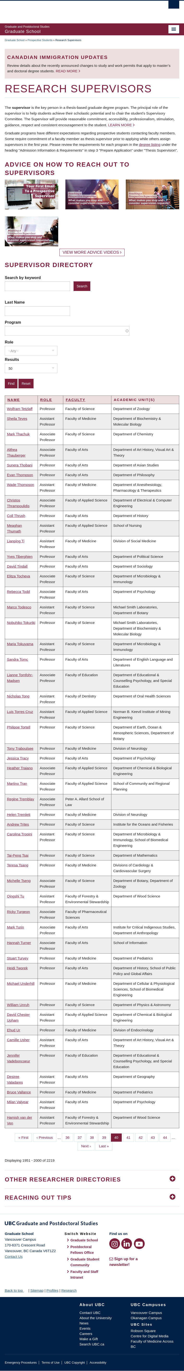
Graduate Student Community (84, 1262)
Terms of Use (50, 1362)
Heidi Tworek (17, 968)
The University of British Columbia (79, 10)
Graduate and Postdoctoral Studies (92, 1224)
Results (12, 359)
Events (85, 1328)
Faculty (75, 400)
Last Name (15, 302)
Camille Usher (18, 1040)
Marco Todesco (19, 607)
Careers (86, 1334)
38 (94, 1137)
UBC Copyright (74, 1362)
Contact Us (14, 1257)
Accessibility (98, 1362)
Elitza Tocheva (18, 576)
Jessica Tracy (18, 758)
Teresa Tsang (17, 865)
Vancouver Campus (146, 1313)
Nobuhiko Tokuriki (21, 623)
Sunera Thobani (19, 465)
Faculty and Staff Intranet (84, 1274)
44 (167, 1137)
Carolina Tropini (19, 834)
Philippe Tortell (18, 727)
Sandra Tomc (17, 659)
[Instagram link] (114, 1243)
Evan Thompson (20, 475)
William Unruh (18, 1005)
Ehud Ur (13, 1030)
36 (69, 1137)
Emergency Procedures (21, 1362)
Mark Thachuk (18, 434)
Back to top (16, 1290)
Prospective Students (40, 40)
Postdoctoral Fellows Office (82, 1250)
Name (13, 400)
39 (106, 1137)
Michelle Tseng (19, 881)
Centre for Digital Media (150, 1336)
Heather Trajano (20, 768)
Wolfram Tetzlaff (20, 409)
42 (142, 1137)
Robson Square (143, 1331)
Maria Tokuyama (20, 644)
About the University (96, 1318)
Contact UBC (90, 1313)
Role (9, 342)
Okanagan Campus (146, 1318)
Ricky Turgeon (18, 912)
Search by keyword (23, 277)
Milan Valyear (18, 1102)
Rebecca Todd (18, 592)
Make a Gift (89, 1339)
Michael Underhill (20, 983)
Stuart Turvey (17, 958)
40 (118, 1137)
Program (13, 322)
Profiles (52, 1290)
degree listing (149, 144)
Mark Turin (15, 927)
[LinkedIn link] (126, 1243)
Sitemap (36, 1290)
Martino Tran (17, 783)
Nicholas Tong (18, 696)
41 (130, 1137)
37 (81, 1137)
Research (69, 1290)
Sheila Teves (17, 419)
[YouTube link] (139, 1243)
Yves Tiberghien (20, 556)
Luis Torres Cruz (20, 712)
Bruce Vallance (19, 1092)
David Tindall (17, 566)
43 (155, 1137)
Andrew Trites (18, 824)
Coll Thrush (16, 516)
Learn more (120, 125)
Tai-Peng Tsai (18, 855)
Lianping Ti (15, 541)
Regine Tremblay (20, 799)
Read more (67, 71)
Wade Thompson (20, 485)
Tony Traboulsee (20, 748)
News (84, 1323)
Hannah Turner (19, 943)
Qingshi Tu (15, 896)
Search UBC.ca (92, 1344)
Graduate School (15, 40)
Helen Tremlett (18, 814)
